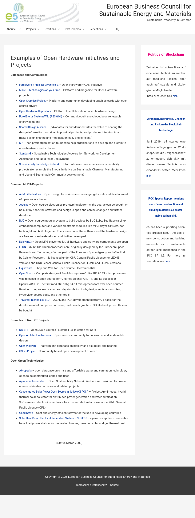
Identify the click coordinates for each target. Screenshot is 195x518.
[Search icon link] (124, 40)
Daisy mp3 (26, 253)
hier (175, 108)
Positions (53, 39)
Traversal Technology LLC (35, 317)
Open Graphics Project (33, 112)
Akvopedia (26, 388)
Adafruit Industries (31, 206)
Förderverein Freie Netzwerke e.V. (40, 96)
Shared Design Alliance (34, 139)
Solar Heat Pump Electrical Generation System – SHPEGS (55, 435)
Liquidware (26, 285)
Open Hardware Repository (36, 123)
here (167, 273)
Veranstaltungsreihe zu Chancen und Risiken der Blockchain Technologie (166, 136)
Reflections (102, 39)
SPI (21, 155)
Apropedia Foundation (33, 398)
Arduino (24, 216)
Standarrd (25, 165)
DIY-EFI (23, 347)
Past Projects (77, 39)
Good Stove (26, 430)
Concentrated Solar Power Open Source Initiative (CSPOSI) (56, 409)
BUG (22, 232)
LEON (22, 264)
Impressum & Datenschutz (90, 507)
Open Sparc (26, 290)
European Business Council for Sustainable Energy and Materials (151, 15)
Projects (32, 39)
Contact (116, 507)
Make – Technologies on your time (41, 102)
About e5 (12, 39)
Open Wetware (28, 363)
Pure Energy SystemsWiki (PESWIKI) (42, 128)
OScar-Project (28, 368)
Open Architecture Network (36, 352)
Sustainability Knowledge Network (40, 176)
